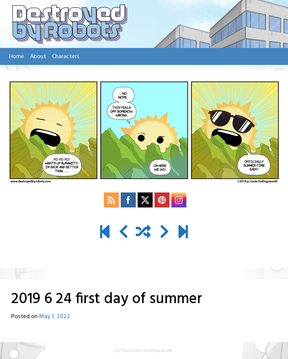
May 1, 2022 (54, 316)
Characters (66, 57)
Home (16, 57)
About (38, 57)
